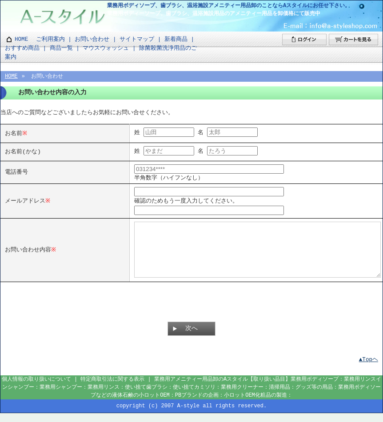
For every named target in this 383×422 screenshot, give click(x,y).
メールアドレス (25, 199)
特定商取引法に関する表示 (112, 388)
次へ (191, 337)
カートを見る (353, 39)
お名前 (13, 133)
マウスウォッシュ (106, 48)
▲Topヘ (368, 368)
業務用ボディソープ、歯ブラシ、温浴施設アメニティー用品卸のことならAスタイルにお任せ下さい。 (228, 5)
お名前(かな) (23, 151)
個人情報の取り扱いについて (36, 388)
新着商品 (176, 39)
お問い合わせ (92, 39)
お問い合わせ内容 (28, 253)
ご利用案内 (50, 39)
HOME (21, 39)
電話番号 (16, 171)
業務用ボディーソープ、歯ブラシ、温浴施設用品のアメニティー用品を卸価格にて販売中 (213, 13)
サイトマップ (137, 39)
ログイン (304, 39)
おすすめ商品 (22, 48)
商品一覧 (61, 48)
